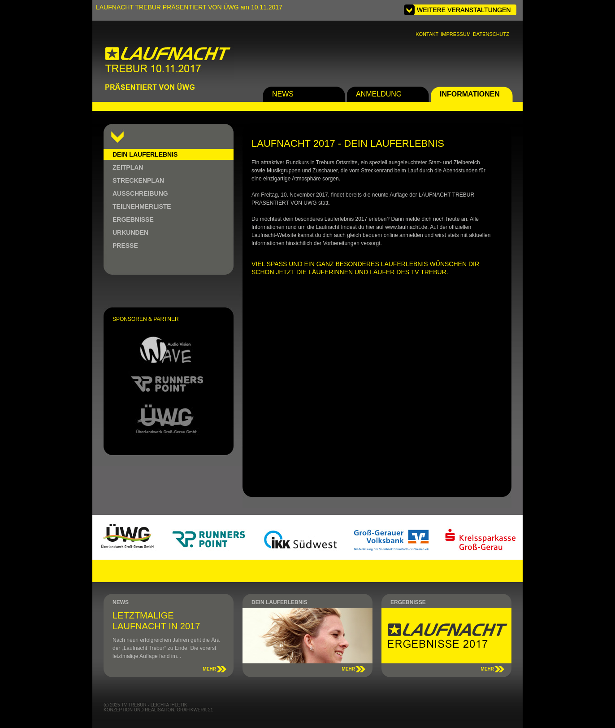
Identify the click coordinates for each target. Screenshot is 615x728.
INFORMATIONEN (470, 94)
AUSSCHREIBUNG (140, 193)
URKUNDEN (130, 232)
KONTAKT (427, 34)
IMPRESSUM (456, 34)
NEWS (283, 94)
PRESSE (125, 245)
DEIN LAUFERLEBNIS (145, 154)
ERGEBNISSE (133, 219)
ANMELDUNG (379, 94)
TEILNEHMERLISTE (142, 206)
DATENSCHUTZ (491, 34)
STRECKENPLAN (138, 180)
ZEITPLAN (128, 167)
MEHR (209, 669)
